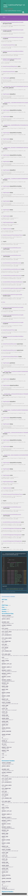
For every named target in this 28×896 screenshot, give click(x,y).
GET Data (4, 599)
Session (4, 611)
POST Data (5, 605)
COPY (23, 12)
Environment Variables (8, 760)
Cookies (4, 609)
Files (3, 607)
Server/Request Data (7, 613)
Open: (14, 554)
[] (4, 755)
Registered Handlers (7, 891)
